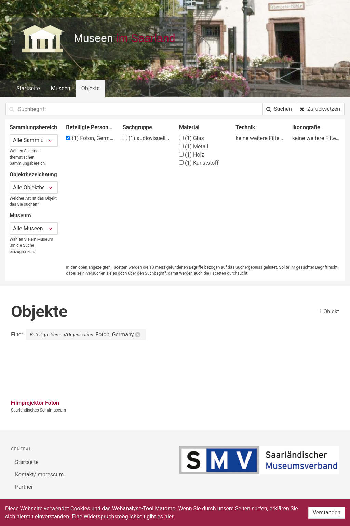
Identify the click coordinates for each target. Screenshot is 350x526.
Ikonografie (306, 127)
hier (168, 516)
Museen (60, 88)
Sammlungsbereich (33, 127)
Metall (193, 146)
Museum (20, 215)
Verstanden (326, 512)
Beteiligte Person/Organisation (90, 127)
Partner (24, 487)
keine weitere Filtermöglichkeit (259, 138)
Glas (191, 138)
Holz (191, 154)
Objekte (90, 88)
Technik (245, 127)
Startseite (28, 88)
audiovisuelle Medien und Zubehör (147, 138)
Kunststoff (199, 163)
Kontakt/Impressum (39, 474)
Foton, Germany (90, 138)
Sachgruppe (137, 127)
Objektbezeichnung (33, 174)
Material (189, 127)
